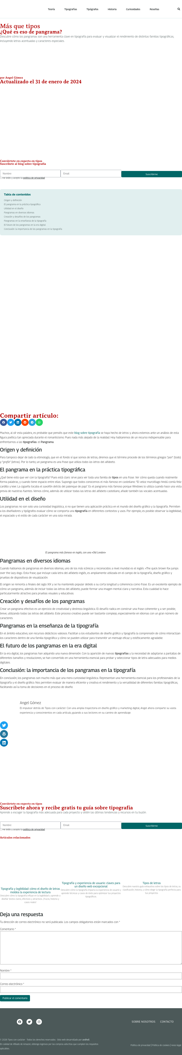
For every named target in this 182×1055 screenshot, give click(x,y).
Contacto (167, 1021)
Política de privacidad (140, 1045)
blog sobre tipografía (87, 433)
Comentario (8, 929)
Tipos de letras (152, 883)
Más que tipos (20, 26)
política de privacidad (34, 177)
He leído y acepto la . (24, 177)
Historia (112, 9)
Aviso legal (176, 1045)
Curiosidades (133, 9)
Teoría (51, 9)
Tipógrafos (93, 9)
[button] (179, 9)
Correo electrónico (12, 984)
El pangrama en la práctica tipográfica (22, 204)
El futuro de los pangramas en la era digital (25, 224)
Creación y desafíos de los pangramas (22, 216)
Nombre (5, 970)
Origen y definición (13, 200)
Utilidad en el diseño (13, 208)
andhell (85, 1039)
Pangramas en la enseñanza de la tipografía (25, 220)
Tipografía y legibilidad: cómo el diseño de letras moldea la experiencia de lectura (30, 890)
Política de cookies (161, 1045)
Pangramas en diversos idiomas (19, 212)
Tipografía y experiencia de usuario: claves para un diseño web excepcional (91, 884)
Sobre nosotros (143, 1021)
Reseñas (154, 9)
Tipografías (71, 9)
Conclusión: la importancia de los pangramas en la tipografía (33, 229)
